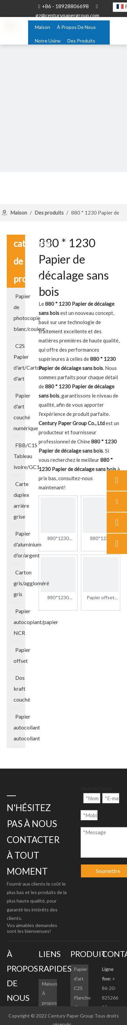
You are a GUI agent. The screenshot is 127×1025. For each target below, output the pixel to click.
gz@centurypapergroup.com (67, 15)
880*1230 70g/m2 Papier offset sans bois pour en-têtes (58, 597)
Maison (49, 984)
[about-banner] (63, 108)
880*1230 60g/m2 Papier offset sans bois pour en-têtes (101, 538)
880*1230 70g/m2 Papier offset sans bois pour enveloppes (58, 538)
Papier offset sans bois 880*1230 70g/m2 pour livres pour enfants (100, 597)
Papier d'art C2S (80, 978)
